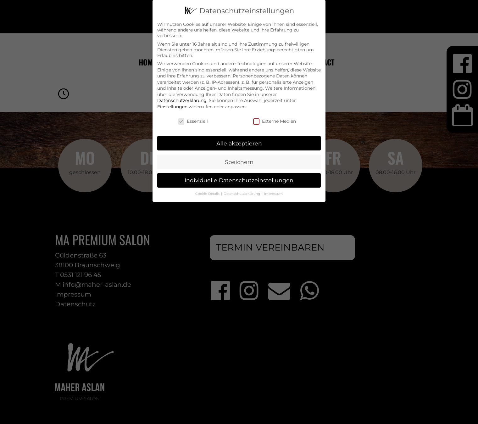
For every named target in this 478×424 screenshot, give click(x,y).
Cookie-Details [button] (207, 191)
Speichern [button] (239, 159)
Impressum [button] (273, 191)
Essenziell (193, 118)
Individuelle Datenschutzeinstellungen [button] (239, 177)
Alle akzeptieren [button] (239, 140)
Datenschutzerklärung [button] (242, 191)
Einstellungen (172, 104)
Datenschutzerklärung (182, 98)
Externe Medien (274, 118)
